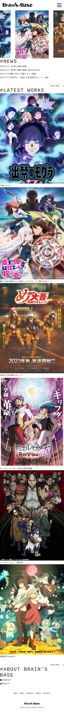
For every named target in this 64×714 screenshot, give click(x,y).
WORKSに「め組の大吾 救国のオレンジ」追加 (29, 77)
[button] (2, 34)
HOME (15, 693)
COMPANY (30, 693)
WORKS (38, 693)
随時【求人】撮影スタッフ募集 (23, 73)
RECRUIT (47, 693)
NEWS (22, 693)
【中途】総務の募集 (18, 66)
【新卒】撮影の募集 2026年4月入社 (25, 70)
